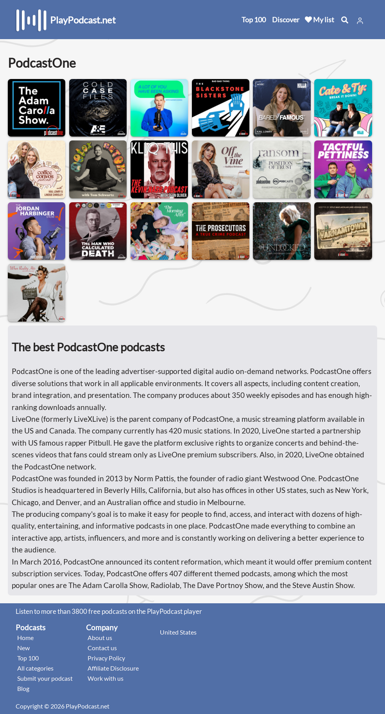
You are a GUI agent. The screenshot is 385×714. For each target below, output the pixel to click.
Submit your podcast (45, 678)
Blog (23, 688)
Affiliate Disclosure (113, 668)
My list (319, 19)
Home (25, 637)
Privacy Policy (106, 658)
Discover (285, 19)
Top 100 (254, 19)
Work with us (106, 678)
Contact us (102, 647)
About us (100, 637)
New (23, 647)
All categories (35, 668)
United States (178, 632)
